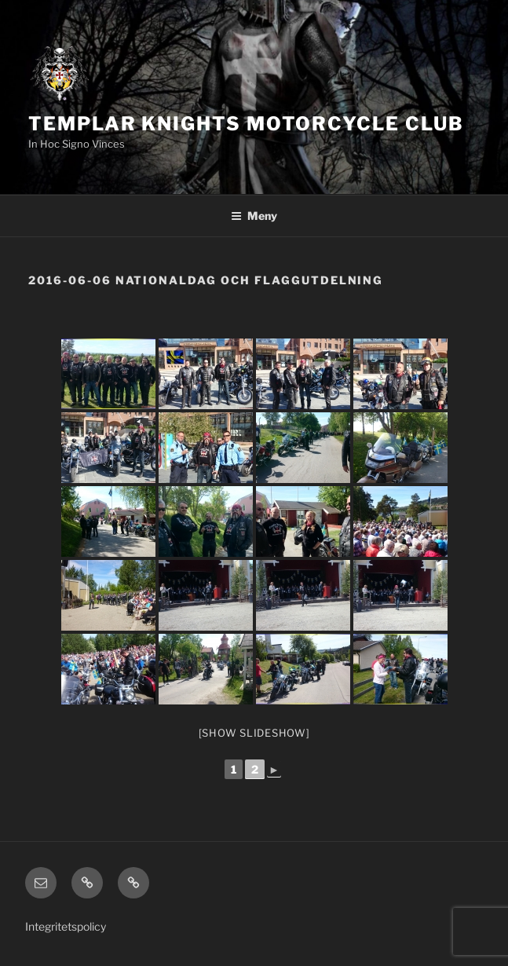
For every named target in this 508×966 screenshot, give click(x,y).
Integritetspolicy (65, 926)
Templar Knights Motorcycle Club (246, 123)
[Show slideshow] (254, 732)
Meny (254, 215)
